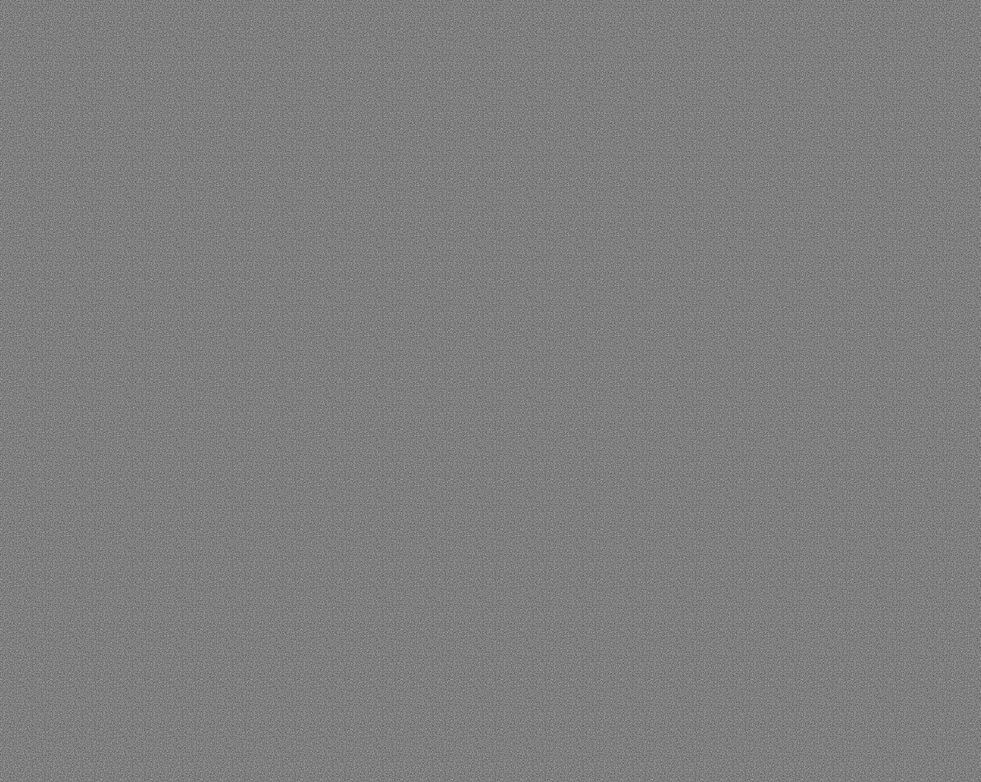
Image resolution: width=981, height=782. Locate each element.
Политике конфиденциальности (815, 708)
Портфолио (272, 687)
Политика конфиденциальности (192, 741)
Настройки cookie (909, 737)
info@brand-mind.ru (434, 631)
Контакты (417, 606)
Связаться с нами (588, 413)
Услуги (259, 646)
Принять (783, 737)
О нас (256, 606)
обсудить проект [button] (802, 33)
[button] (80, 31)
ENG (900, 33)
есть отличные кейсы (638, 312)
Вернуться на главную (392, 413)
